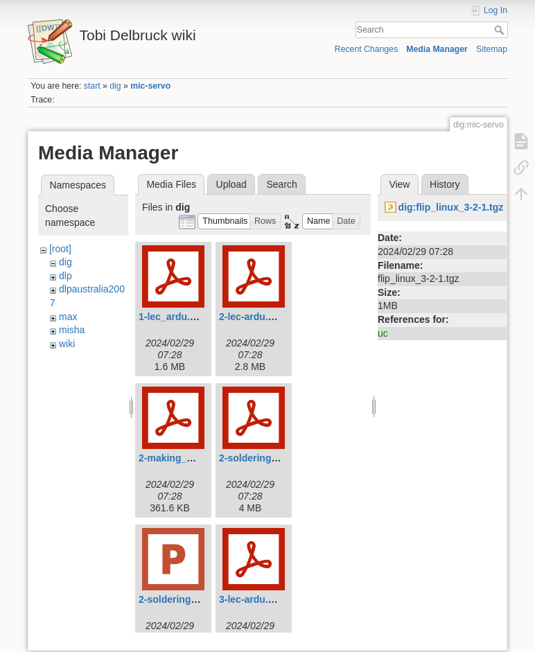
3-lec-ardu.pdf (251, 599)
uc (383, 333)
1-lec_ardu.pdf (172, 316)
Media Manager (437, 49)
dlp (65, 275)
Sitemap (491, 49)
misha (72, 329)
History (445, 184)
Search (500, 30)
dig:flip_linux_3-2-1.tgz (451, 207)
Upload (231, 184)
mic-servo (150, 86)
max (68, 316)
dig (115, 86)
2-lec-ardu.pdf (251, 316)
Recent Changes (366, 49)
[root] (60, 248)
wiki (67, 343)
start (92, 86)
